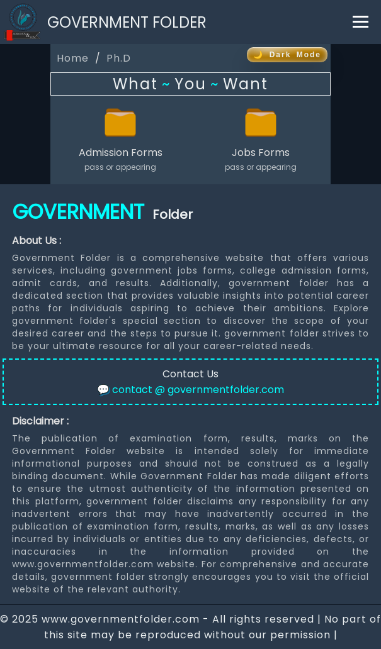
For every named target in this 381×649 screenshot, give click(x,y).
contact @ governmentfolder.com (190, 389)
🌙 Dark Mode (287, 54)
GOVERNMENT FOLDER (127, 22)
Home (73, 58)
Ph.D (118, 58)
